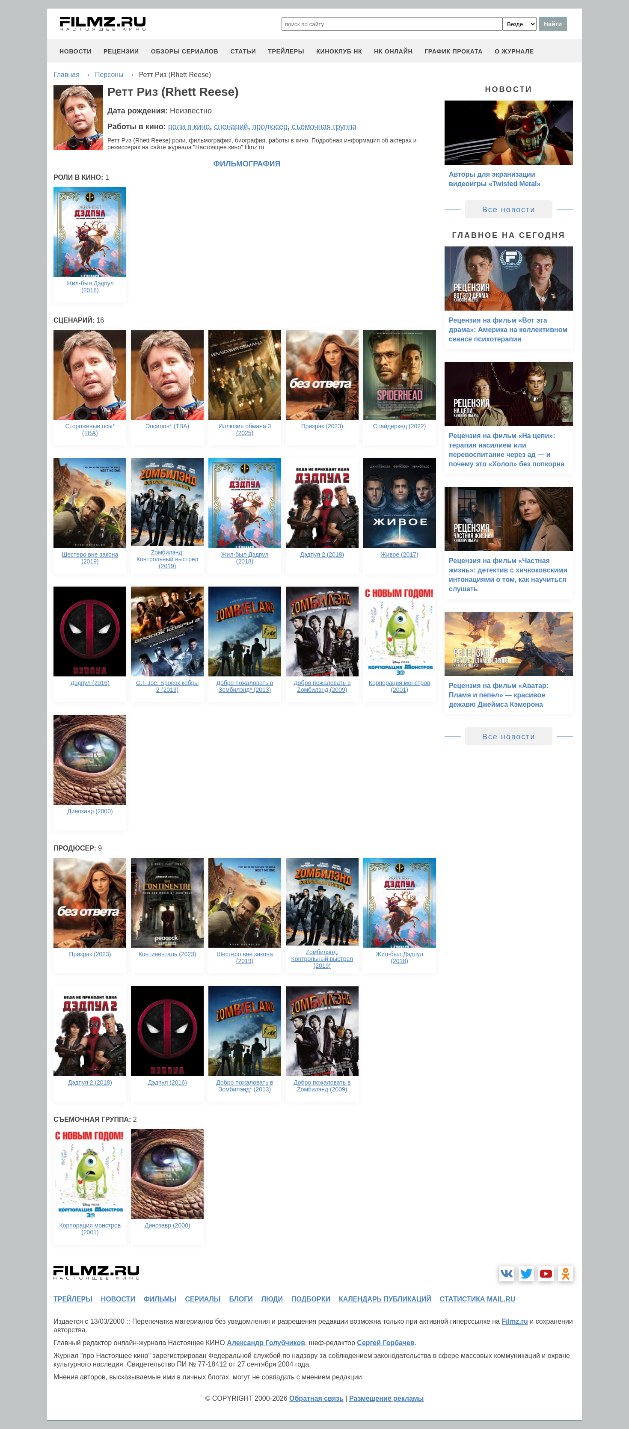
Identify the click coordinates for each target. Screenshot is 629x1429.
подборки (310, 1299)
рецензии (121, 51)
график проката (453, 51)
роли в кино (189, 126)
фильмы (160, 1299)
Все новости (509, 209)
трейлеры (286, 51)
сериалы (202, 1299)
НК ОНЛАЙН (393, 51)
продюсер (270, 126)
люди (272, 1299)
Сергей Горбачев (385, 1342)
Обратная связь (316, 1398)
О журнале (514, 51)
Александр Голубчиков (266, 1342)
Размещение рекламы (386, 1398)
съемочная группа (324, 126)
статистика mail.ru (478, 1299)
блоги (240, 1299)
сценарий (231, 126)
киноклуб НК (339, 51)
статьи (243, 51)
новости (75, 51)
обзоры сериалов (185, 51)
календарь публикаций (385, 1299)
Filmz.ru (514, 1321)
